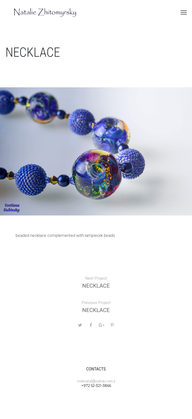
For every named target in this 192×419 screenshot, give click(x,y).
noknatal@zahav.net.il (96, 381)
